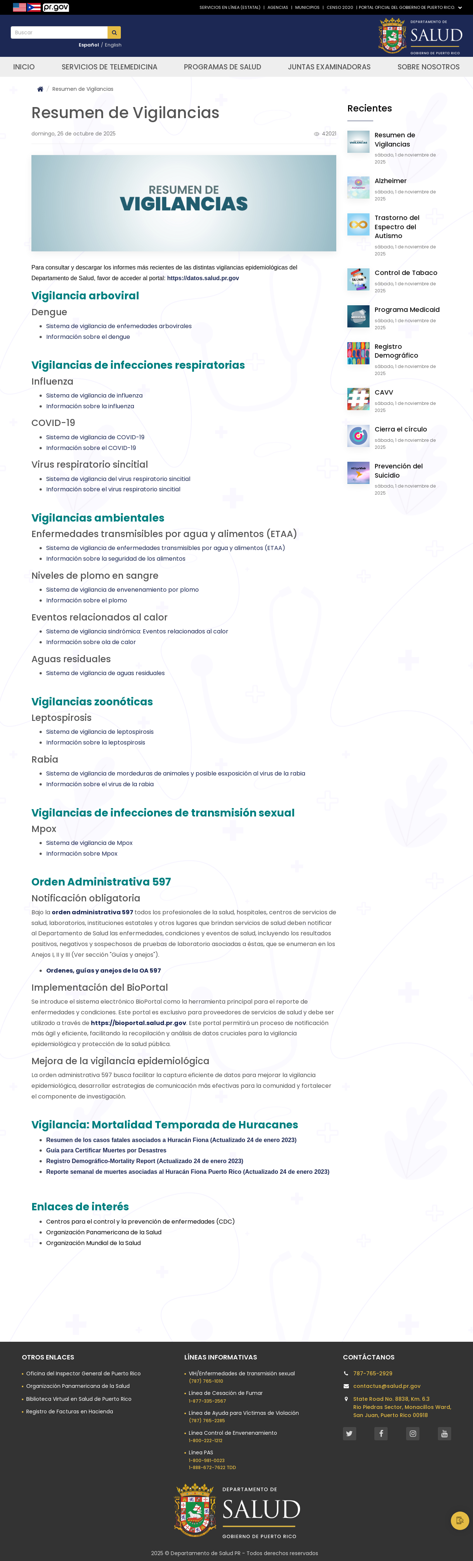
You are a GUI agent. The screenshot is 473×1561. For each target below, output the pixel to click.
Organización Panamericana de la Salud (103, 1232)
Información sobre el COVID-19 (91, 448)
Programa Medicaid (407, 309)
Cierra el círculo (401, 429)
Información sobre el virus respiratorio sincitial (113, 489)
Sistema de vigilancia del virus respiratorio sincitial (118, 479)
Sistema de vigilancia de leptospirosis (100, 732)
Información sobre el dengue (88, 337)
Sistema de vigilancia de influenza (94, 395)
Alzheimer (391, 180)
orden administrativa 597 (92, 912)
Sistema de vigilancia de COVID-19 (95, 437)
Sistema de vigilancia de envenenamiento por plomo (122, 589)
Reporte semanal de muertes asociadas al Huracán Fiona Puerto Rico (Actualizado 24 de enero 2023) (187, 1172)
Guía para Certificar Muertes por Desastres (106, 1150)
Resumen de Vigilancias (395, 140)
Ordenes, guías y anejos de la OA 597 (103, 970)
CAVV (384, 392)
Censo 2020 (340, 7)
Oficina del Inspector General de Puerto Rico (83, 1373)
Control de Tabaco (406, 272)
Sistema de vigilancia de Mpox (89, 843)
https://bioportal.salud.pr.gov (138, 1023)
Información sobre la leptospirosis (95, 742)
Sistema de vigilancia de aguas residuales (105, 673)
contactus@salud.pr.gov (387, 1386)
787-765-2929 (372, 1373)
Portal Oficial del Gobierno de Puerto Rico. (410, 7)
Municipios (307, 7)
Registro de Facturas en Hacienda (69, 1411)
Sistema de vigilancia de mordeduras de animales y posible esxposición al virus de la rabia (175, 773)
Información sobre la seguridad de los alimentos (116, 558)
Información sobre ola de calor (91, 642)
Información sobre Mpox (82, 853)
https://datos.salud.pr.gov (203, 278)
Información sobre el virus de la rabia (100, 784)
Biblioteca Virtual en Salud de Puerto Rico (79, 1399)
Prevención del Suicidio (399, 471)
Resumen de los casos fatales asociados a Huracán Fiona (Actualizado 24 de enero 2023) (171, 1140)
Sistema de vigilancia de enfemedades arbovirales (119, 326)
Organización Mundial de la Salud (93, 1243)
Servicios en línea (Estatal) (230, 7)
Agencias (278, 7)
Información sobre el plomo (86, 600)
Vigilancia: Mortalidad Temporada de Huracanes (164, 1125)
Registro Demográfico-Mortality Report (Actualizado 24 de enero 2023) (144, 1161)
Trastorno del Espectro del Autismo (397, 226)
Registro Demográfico (396, 351)
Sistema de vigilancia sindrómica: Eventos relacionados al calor (137, 631)
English (113, 44)
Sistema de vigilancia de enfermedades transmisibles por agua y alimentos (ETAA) (165, 548)
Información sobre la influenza (90, 406)
